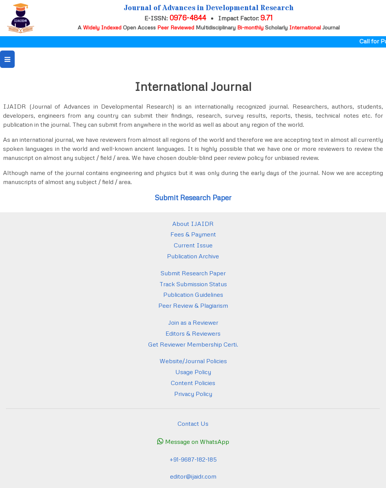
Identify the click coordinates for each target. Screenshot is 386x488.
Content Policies (193, 383)
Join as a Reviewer (193, 322)
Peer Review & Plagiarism (193, 305)
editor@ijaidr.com (193, 476)
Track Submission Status (193, 284)
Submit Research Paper (193, 197)
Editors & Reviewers (193, 333)
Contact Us (193, 423)
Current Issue (193, 245)
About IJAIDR (193, 223)
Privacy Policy (193, 393)
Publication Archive (193, 256)
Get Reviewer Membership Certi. (193, 344)
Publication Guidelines (193, 294)
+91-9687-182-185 (193, 459)
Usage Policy (193, 372)
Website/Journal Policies (193, 361)
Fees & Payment (193, 234)
